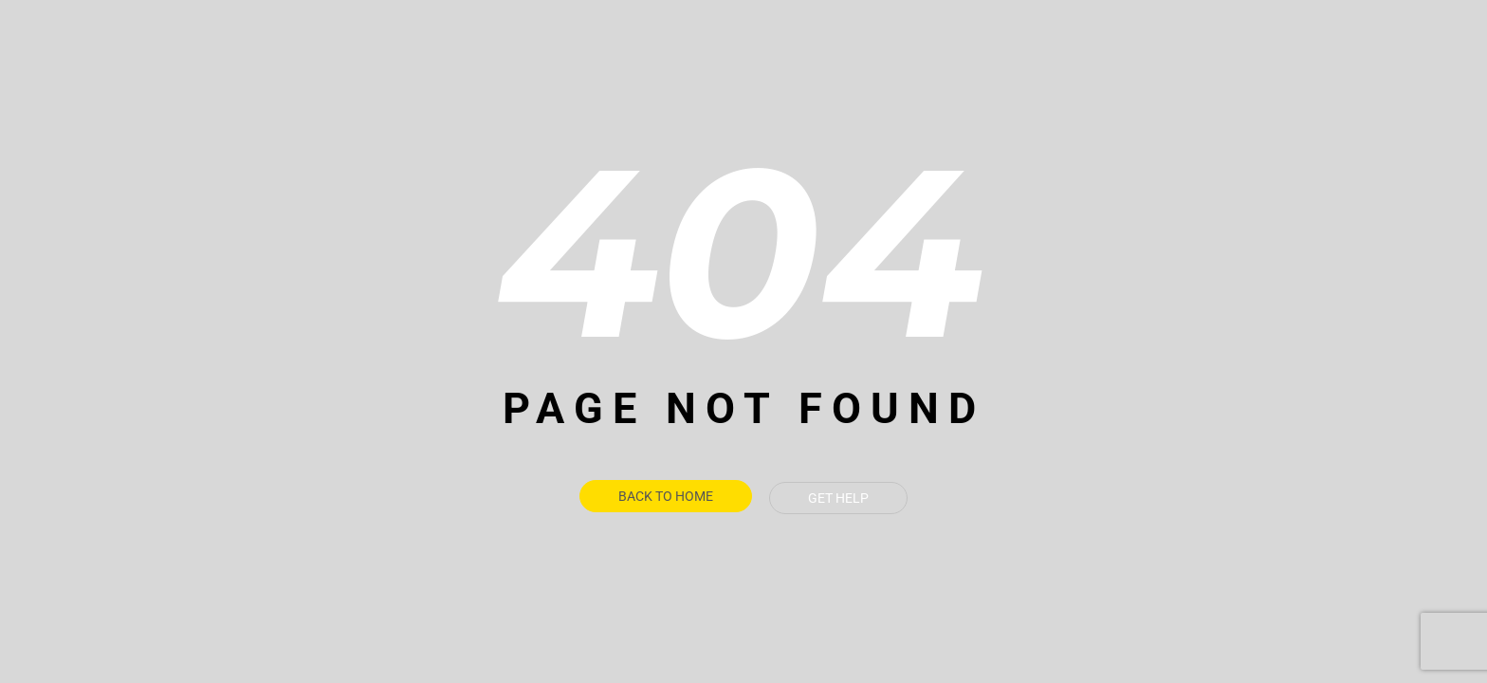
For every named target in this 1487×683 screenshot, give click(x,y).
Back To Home (665, 498)
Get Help (838, 498)
